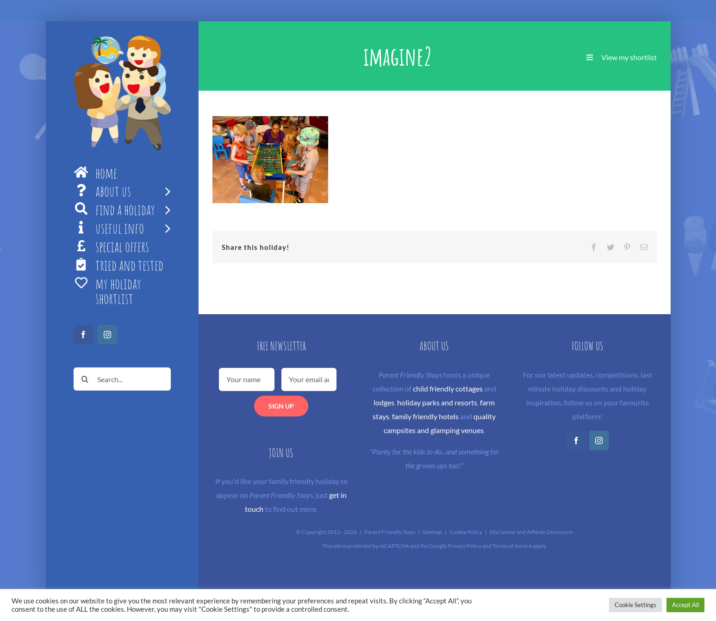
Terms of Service (512, 545)
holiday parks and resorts (437, 402)
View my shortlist (629, 57)
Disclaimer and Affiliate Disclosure (531, 531)
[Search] (85, 379)
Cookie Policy (465, 531)
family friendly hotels (425, 416)
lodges (384, 402)
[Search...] (122, 379)
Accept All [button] (685, 605)
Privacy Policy (464, 545)
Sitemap (432, 531)
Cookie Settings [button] (635, 605)
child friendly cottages (448, 388)
